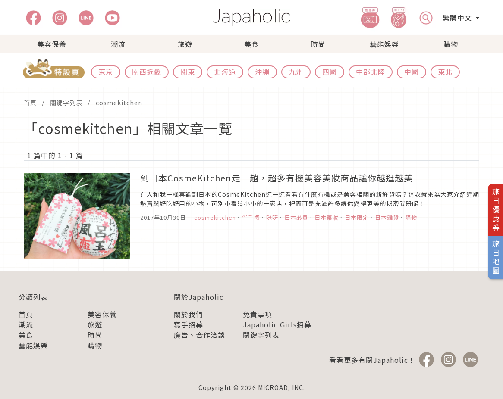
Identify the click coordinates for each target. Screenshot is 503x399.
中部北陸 (370, 71)
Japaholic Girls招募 (277, 324)
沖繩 (262, 71)
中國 (411, 71)
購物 (450, 44)
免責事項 (257, 314)
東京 (105, 71)
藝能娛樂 (384, 44)
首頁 (30, 102)
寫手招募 (188, 324)
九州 (296, 71)
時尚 (318, 44)
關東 (187, 71)
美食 (251, 44)
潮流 (118, 44)
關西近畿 (146, 71)
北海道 (225, 71)
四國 (329, 71)
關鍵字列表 (66, 102)
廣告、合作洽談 (199, 335)
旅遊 (185, 44)
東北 (445, 71)
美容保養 (51, 44)
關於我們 (188, 314)
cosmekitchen (119, 102)
